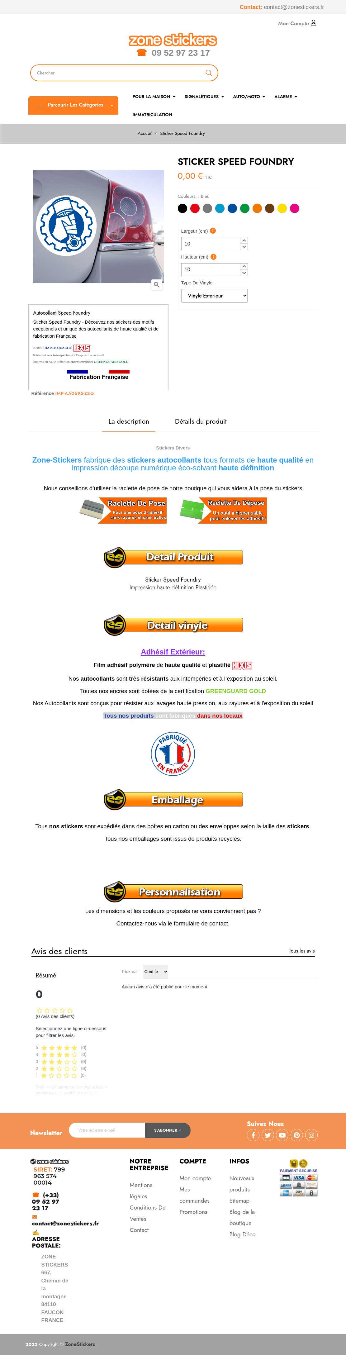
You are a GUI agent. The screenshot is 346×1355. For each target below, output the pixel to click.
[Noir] (182, 209)
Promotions (193, 1212)
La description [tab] (128, 421)
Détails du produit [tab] (201, 421)
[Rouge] (195, 209)
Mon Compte (297, 23)
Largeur (194, 231)
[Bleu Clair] (220, 209)
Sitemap (240, 1200)
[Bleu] (232, 209)
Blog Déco (243, 1234)
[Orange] (257, 209)
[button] (244, 240)
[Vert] (244, 209)
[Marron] (269, 209)
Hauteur (195, 256)
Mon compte (195, 1178)
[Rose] (294, 209)
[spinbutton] (215, 243)
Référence (42, 393)
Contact (139, 1230)
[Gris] (207, 209)
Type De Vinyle (197, 282)
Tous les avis (302, 950)
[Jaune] (282, 209)
